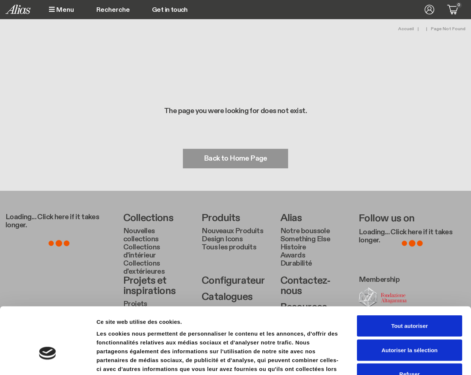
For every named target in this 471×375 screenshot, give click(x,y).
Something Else (305, 239)
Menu (61, 10)
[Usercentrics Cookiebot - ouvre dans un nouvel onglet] (47, 360)
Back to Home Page (235, 159)
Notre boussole (305, 231)
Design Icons (222, 239)
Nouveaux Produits (232, 231)
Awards (292, 255)
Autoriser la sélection (410, 302)
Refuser (409, 326)
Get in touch (170, 10)
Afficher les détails (405, 360)
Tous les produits (229, 247)
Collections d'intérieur (141, 251)
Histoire (293, 247)
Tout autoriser (409, 278)
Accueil (406, 29)
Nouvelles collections (140, 235)
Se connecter (429, 9)
